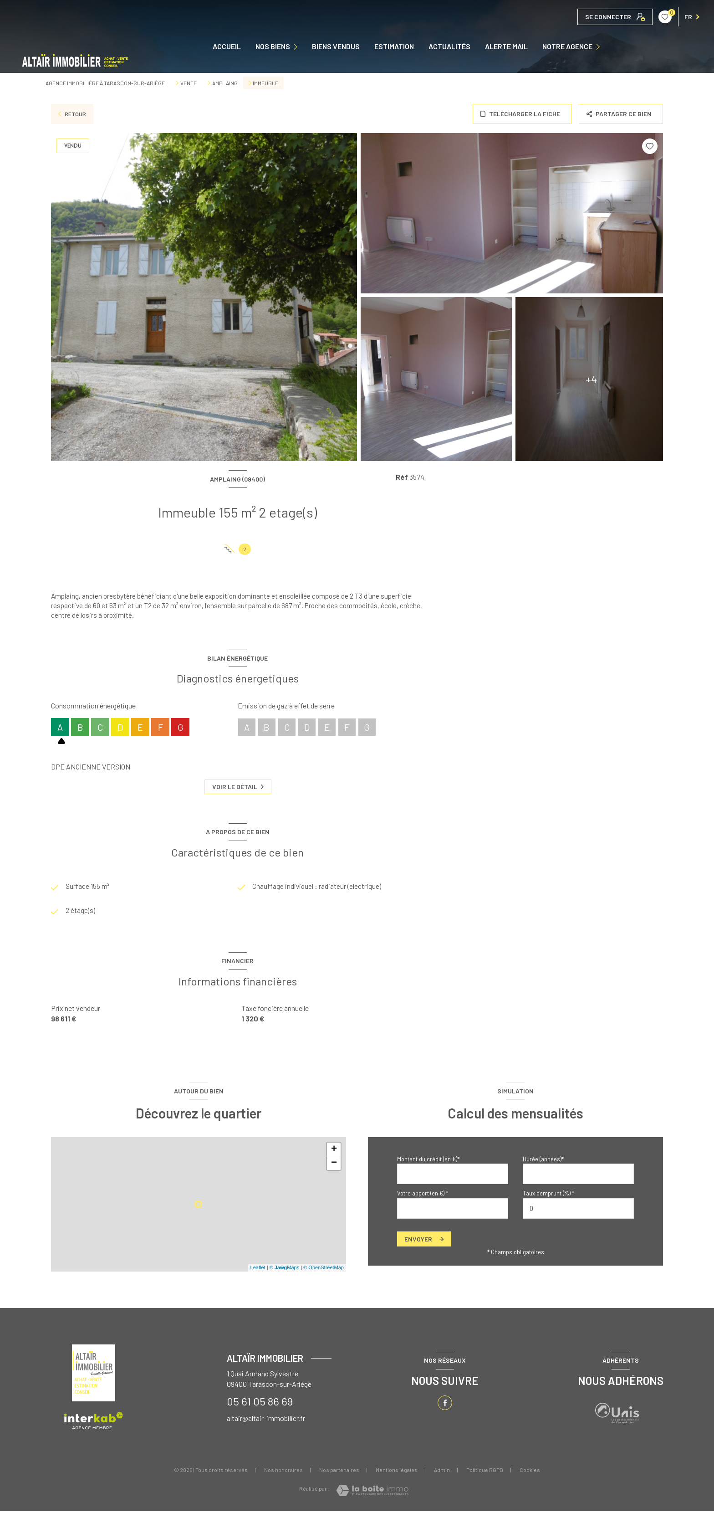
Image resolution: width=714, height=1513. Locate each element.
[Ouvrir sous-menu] (298, 46)
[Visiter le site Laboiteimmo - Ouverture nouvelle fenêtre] (372, 1492)
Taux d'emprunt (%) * (548, 1195)
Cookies (530, 1472)
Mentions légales (397, 1472)
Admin (442, 1472)
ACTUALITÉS (449, 46)
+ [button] (334, 1152)
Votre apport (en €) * (422, 1195)
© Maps (285, 1270)
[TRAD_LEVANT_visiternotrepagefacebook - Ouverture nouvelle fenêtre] (445, 1405)
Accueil (227, 46)
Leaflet (257, 1270)
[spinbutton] (578, 1210)
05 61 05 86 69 (260, 1403)
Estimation (394, 46)
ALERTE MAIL (506, 46)
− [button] (334, 1165)
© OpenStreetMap (323, 1270)
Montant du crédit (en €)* (428, 1161)
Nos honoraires (283, 1472)
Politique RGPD (484, 1472)
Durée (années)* (543, 1161)
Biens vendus (336, 46)
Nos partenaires (339, 1472)
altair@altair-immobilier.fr (266, 1420)
